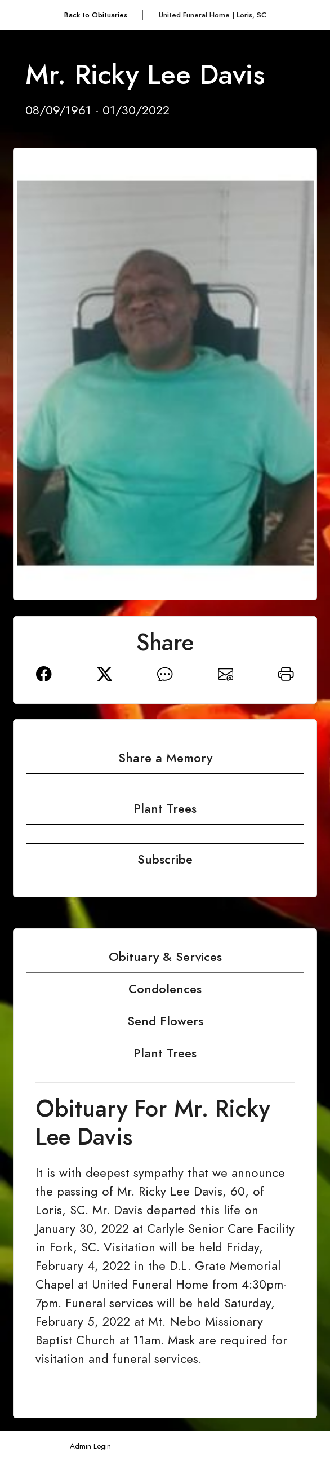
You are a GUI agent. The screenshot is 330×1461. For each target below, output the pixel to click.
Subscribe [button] (165, 859)
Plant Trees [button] (165, 808)
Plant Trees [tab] (165, 1053)
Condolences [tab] (165, 989)
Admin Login (90, 1446)
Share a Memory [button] (165, 758)
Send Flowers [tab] (165, 1021)
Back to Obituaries (95, 15)
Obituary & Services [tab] (165, 957)
